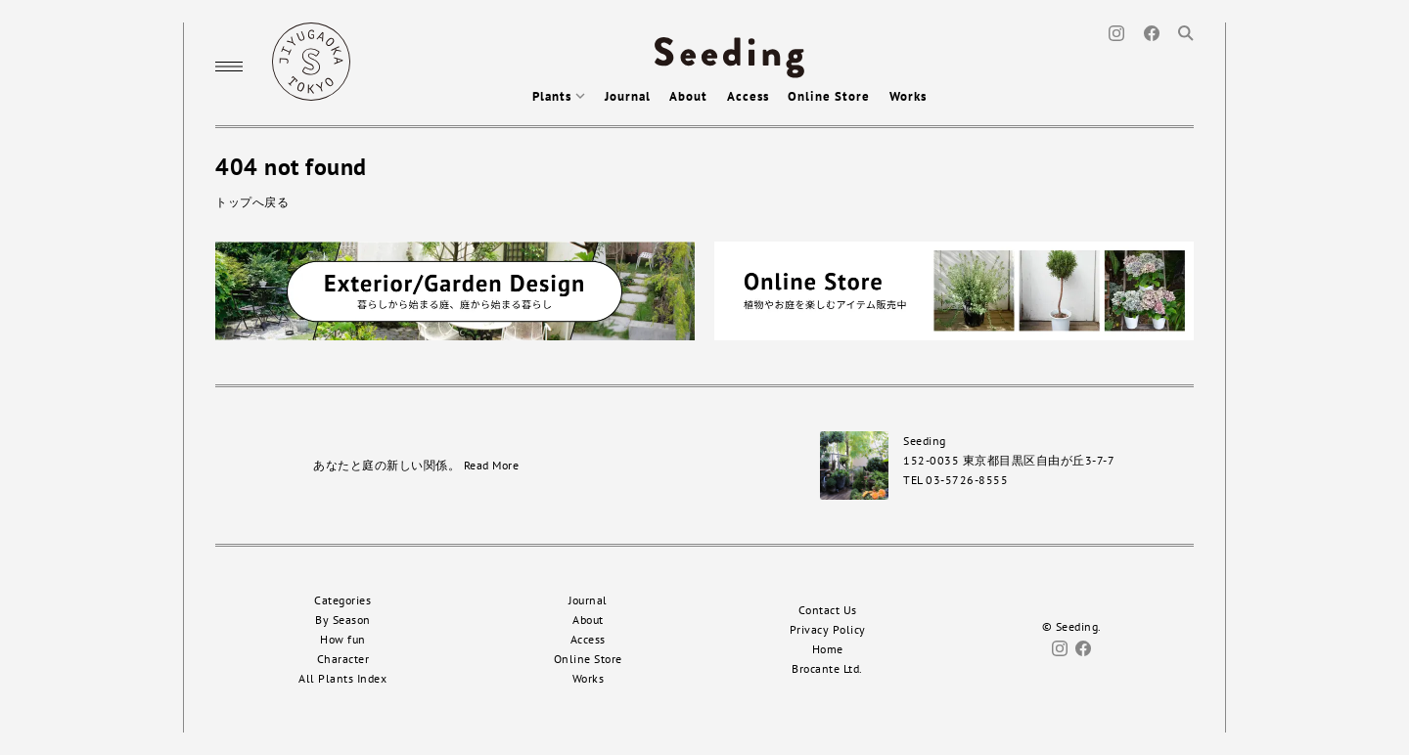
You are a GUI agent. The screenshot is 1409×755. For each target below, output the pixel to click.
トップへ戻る (252, 202)
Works (908, 96)
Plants (558, 96)
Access (748, 96)
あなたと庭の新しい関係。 (416, 465)
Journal (628, 96)
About (688, 96)
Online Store (829, 96)
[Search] (1186, 31)
